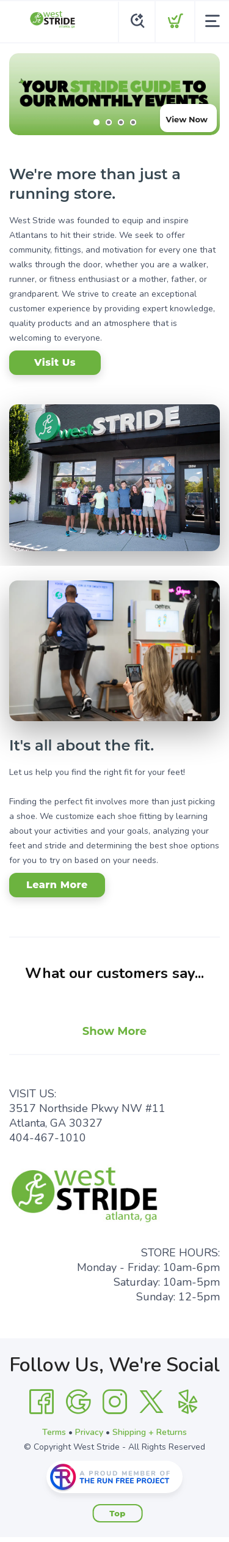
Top (117, 1513)
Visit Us (55, 362)
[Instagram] (114, 1402)
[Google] (78, 1402)
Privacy (89, 1432)
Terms (54, 1432)
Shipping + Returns (149, 1432)
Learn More (57, 885)
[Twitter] (151, 1402)
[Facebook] (41, 1402)
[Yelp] (188, 1402)
